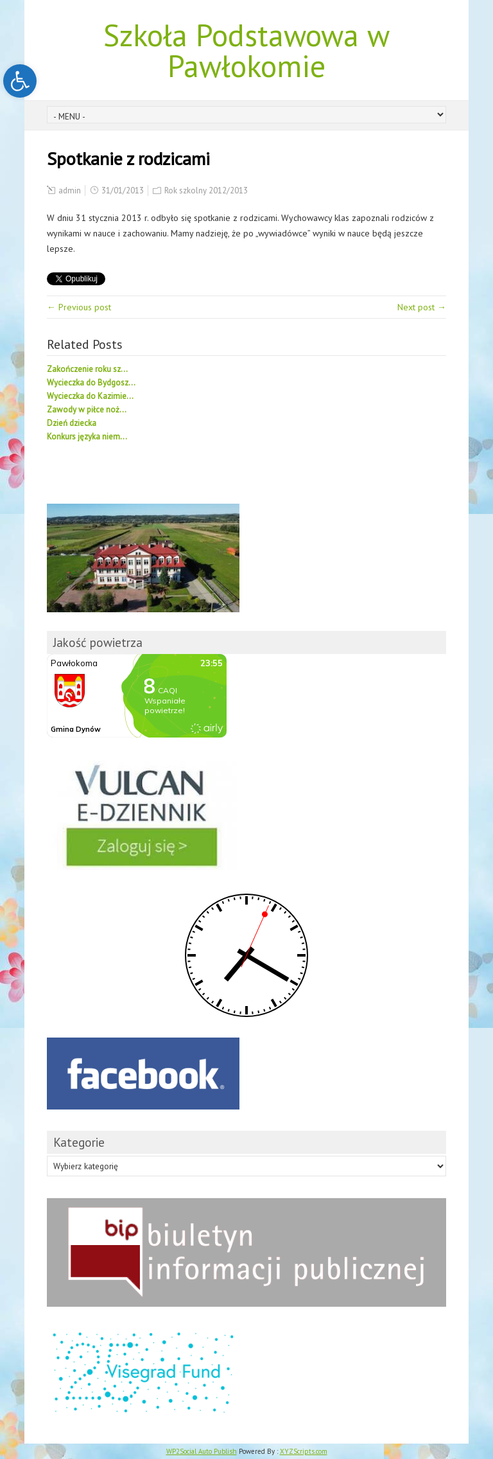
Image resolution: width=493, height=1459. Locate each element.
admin (69, 190)
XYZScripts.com (303, 1451)
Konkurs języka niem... (87, 436)
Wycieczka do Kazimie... (90, 396)
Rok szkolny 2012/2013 (206, 190)
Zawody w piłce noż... (86, 409)
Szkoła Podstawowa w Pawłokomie (246, 50)
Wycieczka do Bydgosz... (91, 382)
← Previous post (79, 307)
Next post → (421, 307)
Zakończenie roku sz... (87, 369)
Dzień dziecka (71, 423)
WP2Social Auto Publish (201, 1451)
